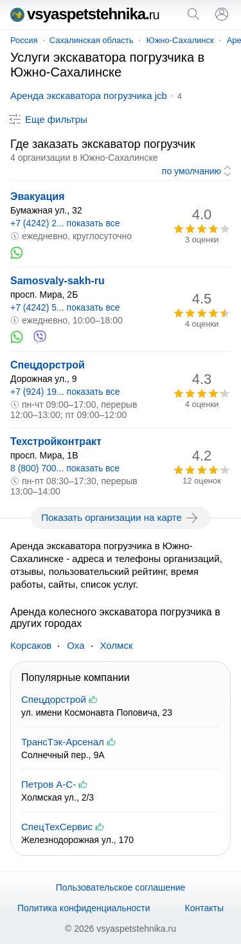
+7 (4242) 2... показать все (65, 223)
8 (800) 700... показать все (65, 468)
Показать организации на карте (120, 517)
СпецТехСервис (57, 826)
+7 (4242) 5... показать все (65, 307)
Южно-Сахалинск (180, 40)
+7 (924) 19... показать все (65, 391)
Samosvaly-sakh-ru (57, 280)
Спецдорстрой (47, 364)
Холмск (116, 645)
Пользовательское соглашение (121, 887)
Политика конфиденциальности (83, 908)
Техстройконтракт (56, 441)
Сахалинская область (91, 40)
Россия (24, 40)
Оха (75, 645)
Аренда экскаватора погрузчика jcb (88, 95)
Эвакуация (37, 196)
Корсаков (30, 645)
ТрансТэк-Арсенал (62, 741)
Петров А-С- (48, 784)
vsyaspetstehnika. (84, 14)
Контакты (204, 908)
